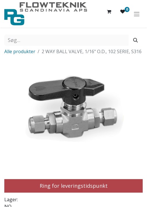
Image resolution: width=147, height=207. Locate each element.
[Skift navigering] (137, 13)
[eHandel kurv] (109, 14)
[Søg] (135, 40)
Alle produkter (19, 51)
